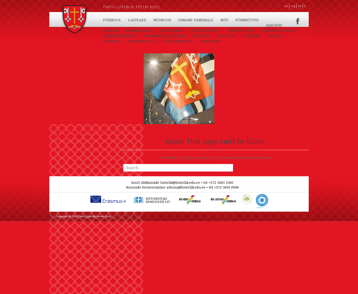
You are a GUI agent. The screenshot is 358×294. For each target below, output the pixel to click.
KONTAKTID (113, 30)
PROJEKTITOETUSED (162, 41)
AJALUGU (111, 35)
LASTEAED (137, 19)
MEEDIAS (134, 35)
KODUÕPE (162, 19)
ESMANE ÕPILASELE (120, 41)
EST (286, 6)
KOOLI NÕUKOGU (228, 35)
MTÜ (252, 30)
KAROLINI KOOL (240, 19)
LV (305, 6)
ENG (293, 6)
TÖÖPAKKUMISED (276, 25)
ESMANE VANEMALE (223, 30)
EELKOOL (186, 19)
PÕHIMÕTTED (274, 30)
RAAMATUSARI (162, 35)
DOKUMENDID (194, 35)
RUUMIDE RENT (263, 35)
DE (299, 6)
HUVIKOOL (210, 19)
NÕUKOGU (190, 30)
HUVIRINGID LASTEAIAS (206, 41)
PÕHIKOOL (112, 19)
